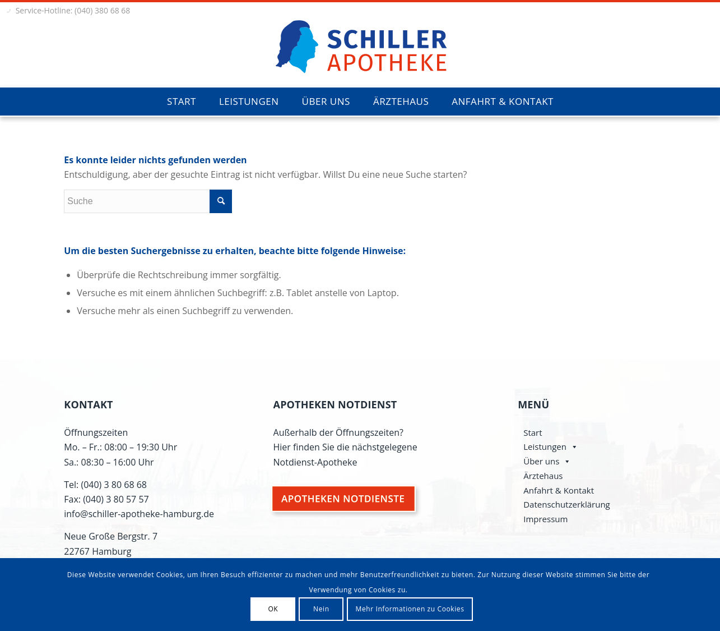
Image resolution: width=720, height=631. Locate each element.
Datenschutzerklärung (566, 504)
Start (532, 432)
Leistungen (544, 446)
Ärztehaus (543, 475)
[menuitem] (181, 101)
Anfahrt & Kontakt (558, 490)
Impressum (545, 518)
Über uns (541, 461)
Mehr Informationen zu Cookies (410, 609)
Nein (321, 609)
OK (273, 609)
